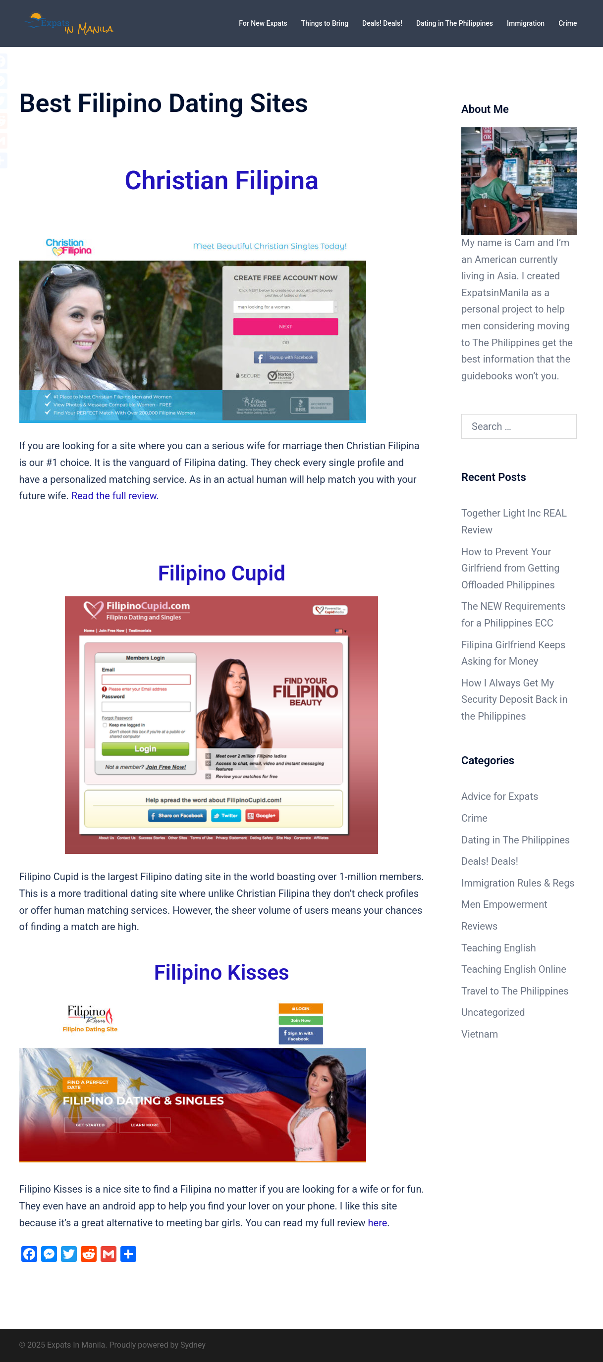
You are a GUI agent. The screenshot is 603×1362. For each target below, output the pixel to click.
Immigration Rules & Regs (518, 883)
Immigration (526, 23)
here (377, 1223)
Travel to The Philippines (515, 991)
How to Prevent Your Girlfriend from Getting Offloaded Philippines (510, 568)
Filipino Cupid (221, 573)
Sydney (193, 1345)
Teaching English (498, 948)
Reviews (479, 926)
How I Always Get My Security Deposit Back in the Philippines (514, 699)
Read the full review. (115, 496)
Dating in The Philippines (454, 23)
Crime (567, 23)
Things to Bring (324, 23)
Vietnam (479, 1034)
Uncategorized (493, 1012)
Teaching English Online (513, 969)
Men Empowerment (504, 904)
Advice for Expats (499, 796)
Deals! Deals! (382, 23)
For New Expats (263, 23)
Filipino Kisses (221, 972)
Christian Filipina (221, 180)
